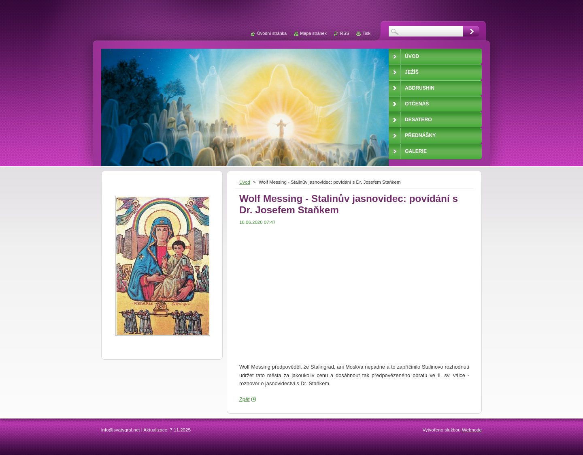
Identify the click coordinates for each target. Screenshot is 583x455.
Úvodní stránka (272, 33)
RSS (344, 33)
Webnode (472, 429)
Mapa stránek (313, 33)
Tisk (366, 33)
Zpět (244, 399)
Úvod (244, 182)
